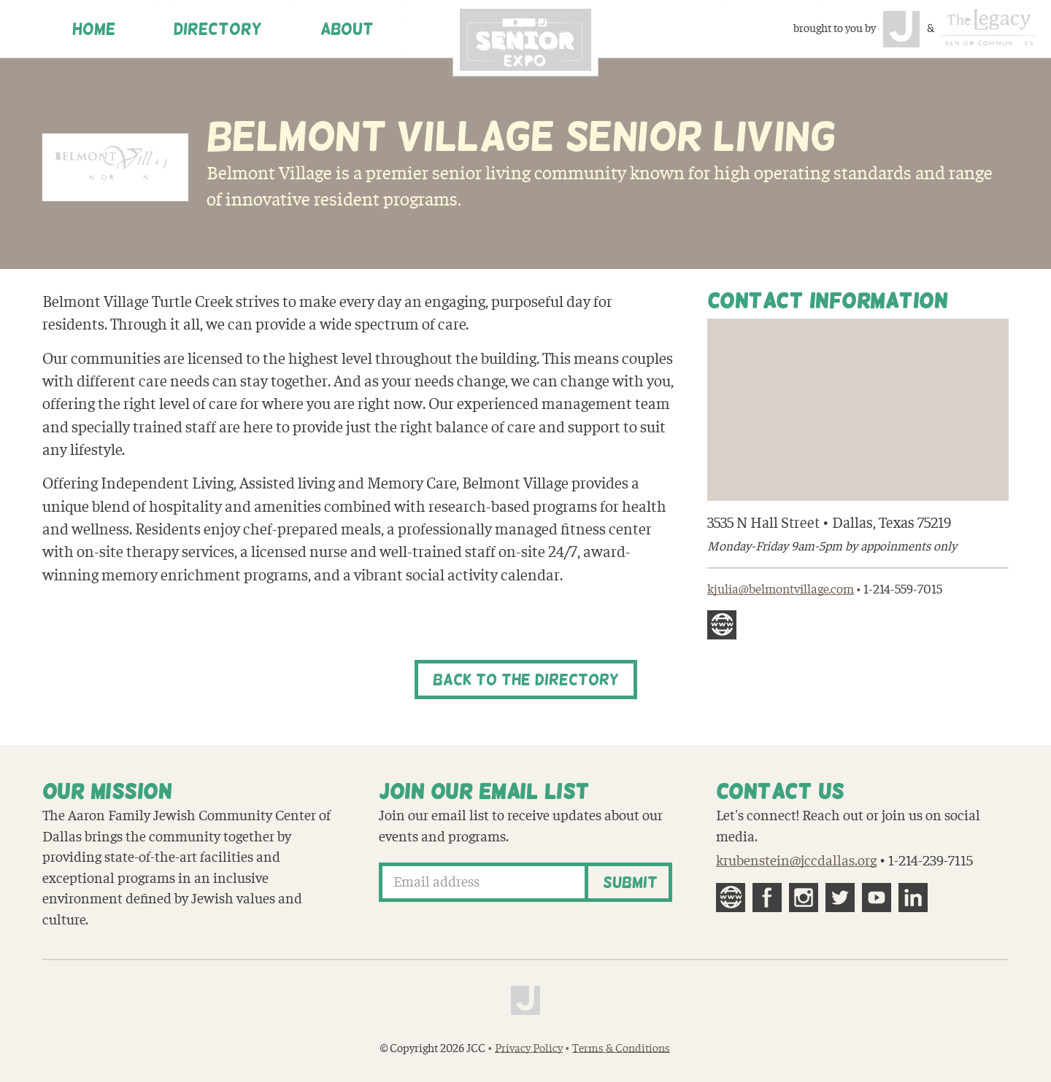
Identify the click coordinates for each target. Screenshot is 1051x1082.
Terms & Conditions (621, 1048)
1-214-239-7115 (930, 861)
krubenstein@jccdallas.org (796, 861)
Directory (218, 29)
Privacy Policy (529, 1048)
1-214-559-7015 (902, 589)
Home (93, 29)
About (347, 29)
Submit (630, 882)
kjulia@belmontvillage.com (780, 589)
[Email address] (483, 882)
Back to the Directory (526, 679)
